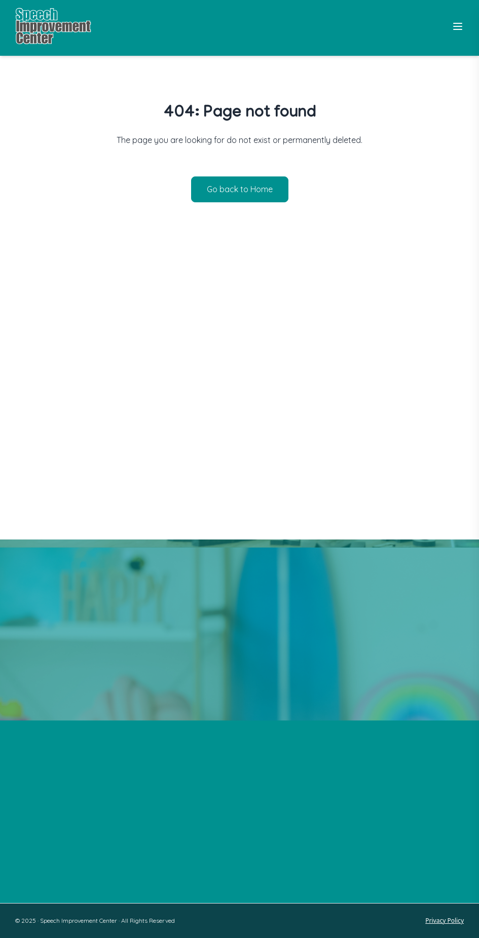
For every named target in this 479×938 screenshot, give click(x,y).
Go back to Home (240, 189)
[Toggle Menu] (458, 26)
